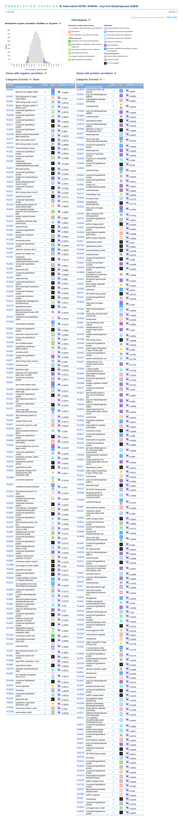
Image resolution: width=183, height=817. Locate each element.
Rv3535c (80, 202)
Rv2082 (10, 329)
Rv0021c (10, 452)
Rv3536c (80, 289)
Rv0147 (80, 713)
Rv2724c (80, 577)
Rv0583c (10, 369)
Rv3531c (80, 120)
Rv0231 (10, 609)
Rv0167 (10, 347)
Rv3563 (80, 743)
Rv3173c (80, 776)
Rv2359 (80, 284)
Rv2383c (80, 455)
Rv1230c (10, 240)
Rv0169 (10, 101)
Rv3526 (80, 104)
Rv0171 (10, 191)
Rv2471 (80, 586)
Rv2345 (80, 443)
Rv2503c (80, 566)
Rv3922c (10, 689)
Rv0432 (10, 703)
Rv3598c (10, 660)
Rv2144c (10, 147)
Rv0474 (80, 739)
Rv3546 (80, 185)
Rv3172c (10, 306)
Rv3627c (80, 771)
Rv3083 (10, 685)
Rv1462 (80, 297)
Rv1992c (80, 471)
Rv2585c (10, 478)
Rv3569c (80, 272)
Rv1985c (80, 708)
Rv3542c (80, 175)
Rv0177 (10, 139)
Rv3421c (80, 761)
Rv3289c (80, 250)
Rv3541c (80, 258)
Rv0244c (80, 404)
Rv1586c (80, 794)
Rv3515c (80, 207)
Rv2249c (80, 703)
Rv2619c (80, 766)
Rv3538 (80, 150)
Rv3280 (10, 373)
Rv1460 (80, 439)
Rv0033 (10, 382)
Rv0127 (10, 200)
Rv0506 (10, 561)
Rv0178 (10, 287)
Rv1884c (10, 639)
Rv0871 (10, 424)
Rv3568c (80, 129)
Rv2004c (80, 378)
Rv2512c (80, 416)
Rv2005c (80, 527)
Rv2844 (10, 656)
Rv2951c (10, 364)
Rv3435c (10, 291)
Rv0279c (80, 753)
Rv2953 (10, 264)
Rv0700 (10, 522)
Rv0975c (80, 552)
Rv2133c (80, 663)
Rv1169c (80, 548)
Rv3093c (80, 557)
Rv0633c (10, 462)
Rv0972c (80, 480)
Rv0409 (10, 420)
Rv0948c (10, 115)
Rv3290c (80, 369)
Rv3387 (80, 798)
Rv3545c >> (173, 12)
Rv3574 (80, 99)
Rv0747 (80, 293)
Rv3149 (10, 527)
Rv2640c (80, 425)
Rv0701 (10, 399)
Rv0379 (10, 216)
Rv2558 (80, 690)
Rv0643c (10, 556)
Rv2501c (80, 460)
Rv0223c (80, 611)
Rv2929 (10, 466)
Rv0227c (10, 296)
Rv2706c (80, 245)
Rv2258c (10, 322)
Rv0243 (10, 177)
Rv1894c (80, 180)
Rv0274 (80, 725)
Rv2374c (80, 590)
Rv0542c (10, 445)
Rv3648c (10, 707)
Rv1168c (80, 339)
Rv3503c (80, 198)
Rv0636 (10, 356)
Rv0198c (10, 342)
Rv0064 (80, 522)
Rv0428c (10, 569)
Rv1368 (10, 226)
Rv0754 (80, 489)
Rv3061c (80, 400)
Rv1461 (80, 227)
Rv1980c (10, 565)
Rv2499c (80, 383)
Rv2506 (80, 374)
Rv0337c (10, 669)
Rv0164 (10, 551)
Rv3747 (10, 273)
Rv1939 (80, 254)
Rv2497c (80, 448)
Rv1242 (10, 537)
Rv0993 (10, 508)
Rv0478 (80, 789)
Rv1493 (80, 327)
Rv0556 (10, 187)
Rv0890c (10, 440)
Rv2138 (10, 698)
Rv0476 (80, 748)
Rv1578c (80, 780)
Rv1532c (80, 145)
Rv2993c (10, 578)
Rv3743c (80, 642)
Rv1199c (80, 677)
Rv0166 (10, 90)
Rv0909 (10, 513)
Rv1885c (10, 518)
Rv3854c (80, 630)
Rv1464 (80, 358)
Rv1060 (10, 665)
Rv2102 (10, 394)
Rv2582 (10, 532)
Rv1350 (80, 647)
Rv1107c (10, 205)
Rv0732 (10, 333)
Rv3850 (10, 436)
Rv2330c (80, 484)
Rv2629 (80, 625)
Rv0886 (80, 729)
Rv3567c (80, 116)
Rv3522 (80, 393)
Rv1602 (80, 685)
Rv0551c (80, 302)
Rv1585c (80, 518)
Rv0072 (10, 310)
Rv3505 (80, 681)
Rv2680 (10, 614)
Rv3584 (10, 269)
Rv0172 (10, 360)
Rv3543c (80, 111)
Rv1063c (80, 353)
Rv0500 (10, 604)
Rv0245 (80, 582)
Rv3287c (80, 807)
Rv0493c (80, 267)
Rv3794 (10, 257)
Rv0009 (10, 209)
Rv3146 (10, 182)
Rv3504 (80, 94)
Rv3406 (80, 597)
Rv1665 (10, 249)
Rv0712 (80, 218)
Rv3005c (10, 590)
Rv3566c (80, 532)
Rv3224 (10, 583)
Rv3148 (10, 546)
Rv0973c (80, 409)
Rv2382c (80, 420)
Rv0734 (10, 317)
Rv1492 (80, 362)
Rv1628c (80, 343)
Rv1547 (10, 97)
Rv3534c (80, 159)
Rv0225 (10, 338)
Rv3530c (80, 168)
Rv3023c (80, 318)
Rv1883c (10, 282)
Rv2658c (80, 694)
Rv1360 (10, 278)
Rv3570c (80, 189)
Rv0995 (10, 599)
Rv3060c (80, 232)
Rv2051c (10, 496)
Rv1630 (10, 415)
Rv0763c (80, 757)
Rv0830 (80, 434)
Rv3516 (80, 154)
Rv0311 (80, 467)
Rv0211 (80, 718)
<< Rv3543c (9, 12)
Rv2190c (10, 110)
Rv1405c (80, 500)
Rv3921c (10, 156)
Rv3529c (80, 163)
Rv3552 (80, 323)
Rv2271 (10, 125)
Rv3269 (80, 543)
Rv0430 (10, 120)
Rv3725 (10, 644)
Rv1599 (80, 334)
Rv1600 (80, 601)
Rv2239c (10, 172)
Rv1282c (10, 628)
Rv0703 (10, 651)
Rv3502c (80, 138)
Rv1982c (80, 654)
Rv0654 (80, 672)
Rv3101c (10, 635)
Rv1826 (10, 106)
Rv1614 (10, 301)
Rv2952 (10, 484)
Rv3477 (10, 168)
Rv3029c (10, 134)
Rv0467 (80, 573)
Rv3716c (10, 244)
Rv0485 (80, 507)
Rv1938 (80, 668)
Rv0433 (10, 130)
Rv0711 (80, 194)
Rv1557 (80, 659)
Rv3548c (80, 536)
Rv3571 (80, 699)
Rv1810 (80, 561)
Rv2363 (10, 351)
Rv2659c (80, 237)
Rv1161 (80, 511)
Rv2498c (80, 314)
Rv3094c (80, 606)
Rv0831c (10, 573)
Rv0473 (80, 388)
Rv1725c (80, 784)
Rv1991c (80, 615)
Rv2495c (80, 493)
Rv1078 (10, 253)
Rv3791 (10, 408)
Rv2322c (80, 620)
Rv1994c (80, 634)
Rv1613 (10, 457)
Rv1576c (80, 223)
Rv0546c (10, 694)
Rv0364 (10, 235)
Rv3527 (80, 241)
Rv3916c (80, 811)
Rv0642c (10, 618)
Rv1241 (10, 152)
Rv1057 (80, 802)
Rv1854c (80, 309)
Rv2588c (10, 389)
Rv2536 (10, 503)
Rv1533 (80, 734)
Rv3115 (80, 476)
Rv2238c (10, 712)
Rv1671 (80, 430)
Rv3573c (80, 124)
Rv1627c (80, 279)
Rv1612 (10, 221)
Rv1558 (10, 404)
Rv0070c (10, 429)
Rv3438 (10, 230)
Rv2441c (10, 491)
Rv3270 (80, 348)
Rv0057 (10, 196)
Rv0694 (10, 594)
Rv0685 (10, 674)
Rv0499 (10, 541)
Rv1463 (80, 214)
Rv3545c (80, 90)
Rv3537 (80, 134)
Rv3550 (80, 263)
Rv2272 (10, 378)
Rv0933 (10, 471)
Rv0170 (10, 143)
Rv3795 (10, 161)
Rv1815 (10, 623)
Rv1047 (80, 638)
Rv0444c (10, 681)
